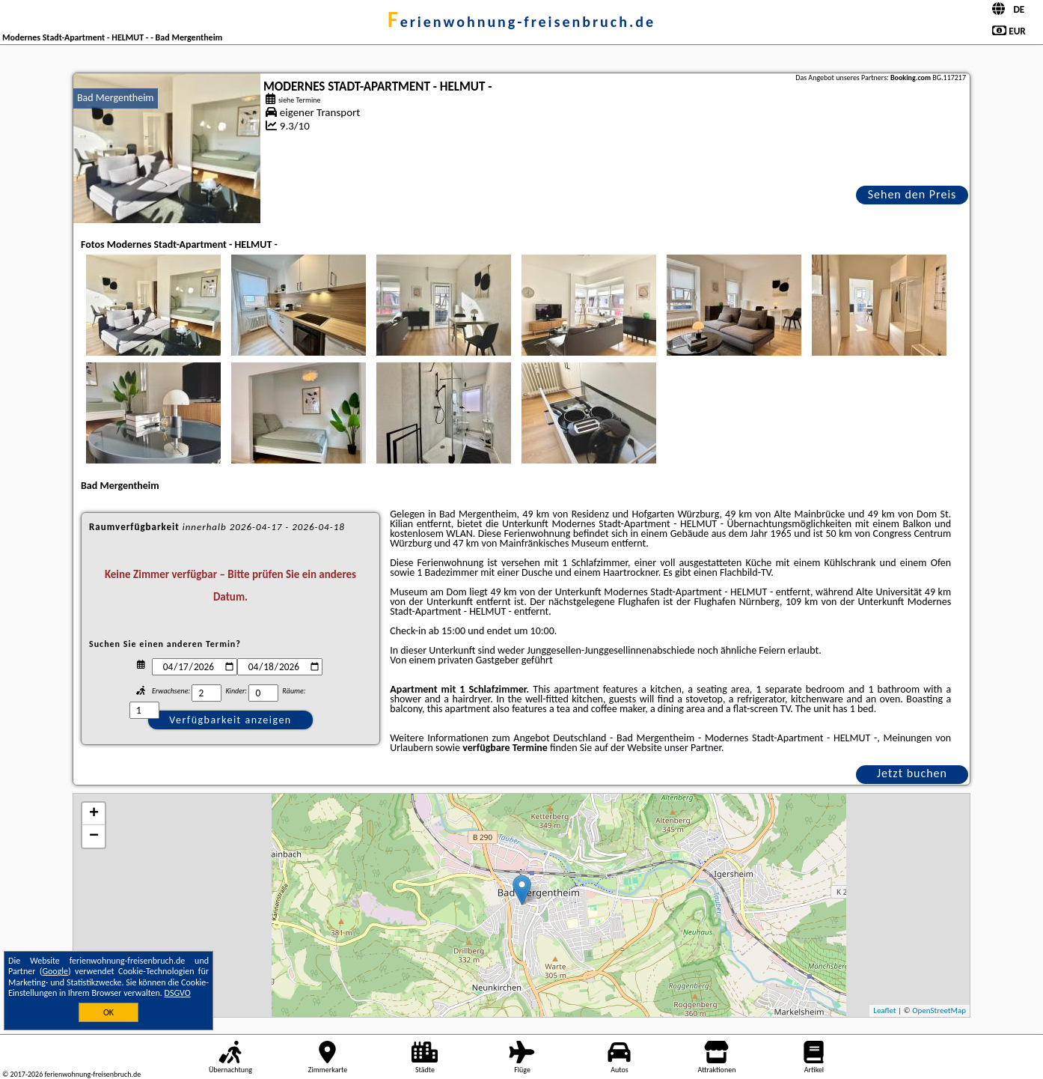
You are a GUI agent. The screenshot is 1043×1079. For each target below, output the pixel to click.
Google (55, 971)
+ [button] (94, 814)
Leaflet (884, 1010)
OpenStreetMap (939, 1010)
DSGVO (178, 993)
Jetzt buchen (912, 773)
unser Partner (692, 747)
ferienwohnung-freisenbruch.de (521, 22)
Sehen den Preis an (912, 195)
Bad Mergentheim (115, 97)
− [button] (94, 836)
